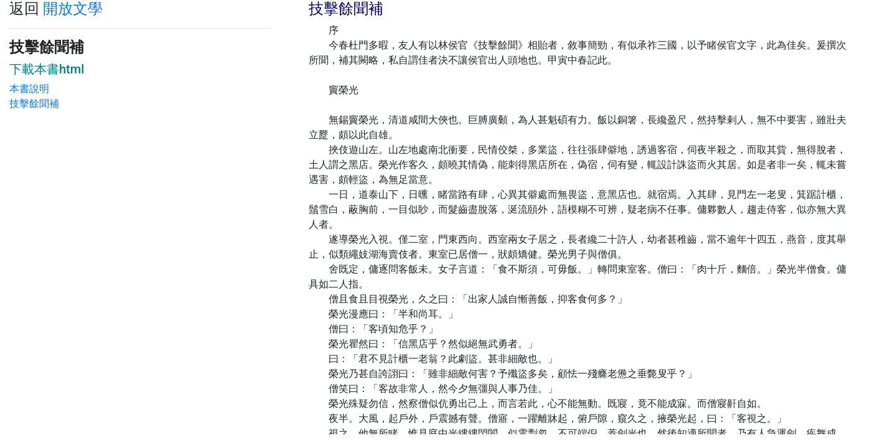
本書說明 (29, 89)
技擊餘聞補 (34, 104)
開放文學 (73, 8)
